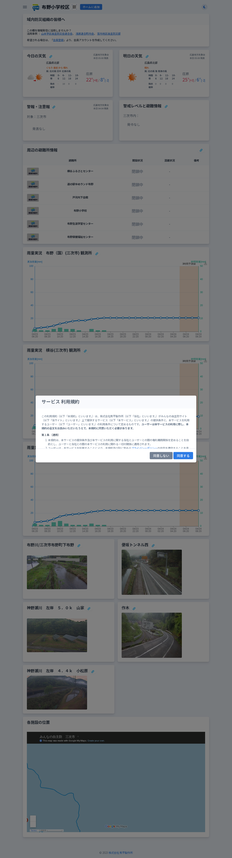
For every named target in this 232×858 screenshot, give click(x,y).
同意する (183, 455)
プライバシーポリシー (144, 448)
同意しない (161, 455)
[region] (116, 428)
